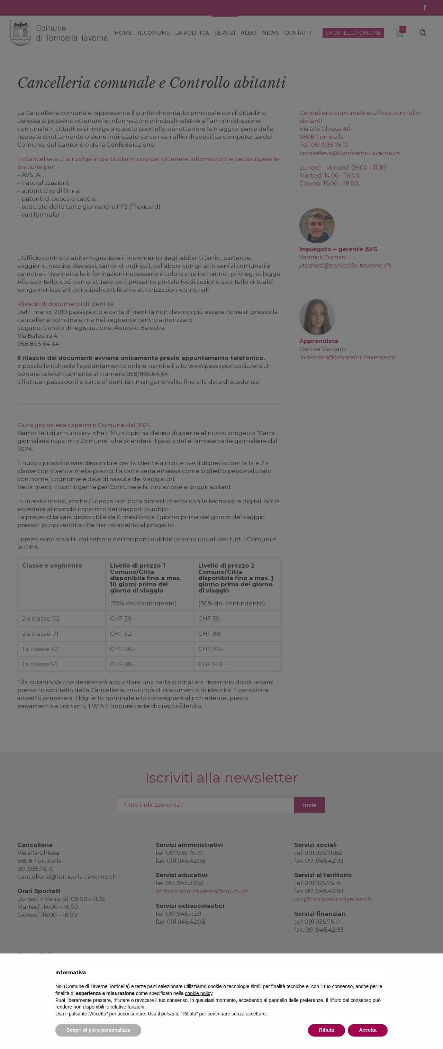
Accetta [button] (368, 1030)
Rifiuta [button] (326, 1030)
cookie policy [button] (198, 993)
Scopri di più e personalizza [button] (98, 1030)
